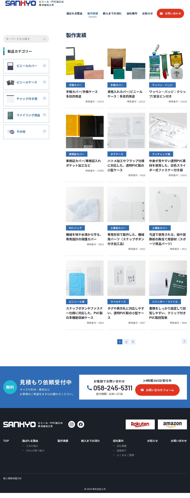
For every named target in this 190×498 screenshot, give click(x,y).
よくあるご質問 (125, 460)
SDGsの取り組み (34, 455)
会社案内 (132, 13)
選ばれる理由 (74, 13)
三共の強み (31, 449)
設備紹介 (121, 455)
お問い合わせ (173, 13)
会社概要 (121, 449)
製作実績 (92, 13)
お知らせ (147, 13)
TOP (6, 444)
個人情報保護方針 (12, 483)
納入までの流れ (112, 13)
